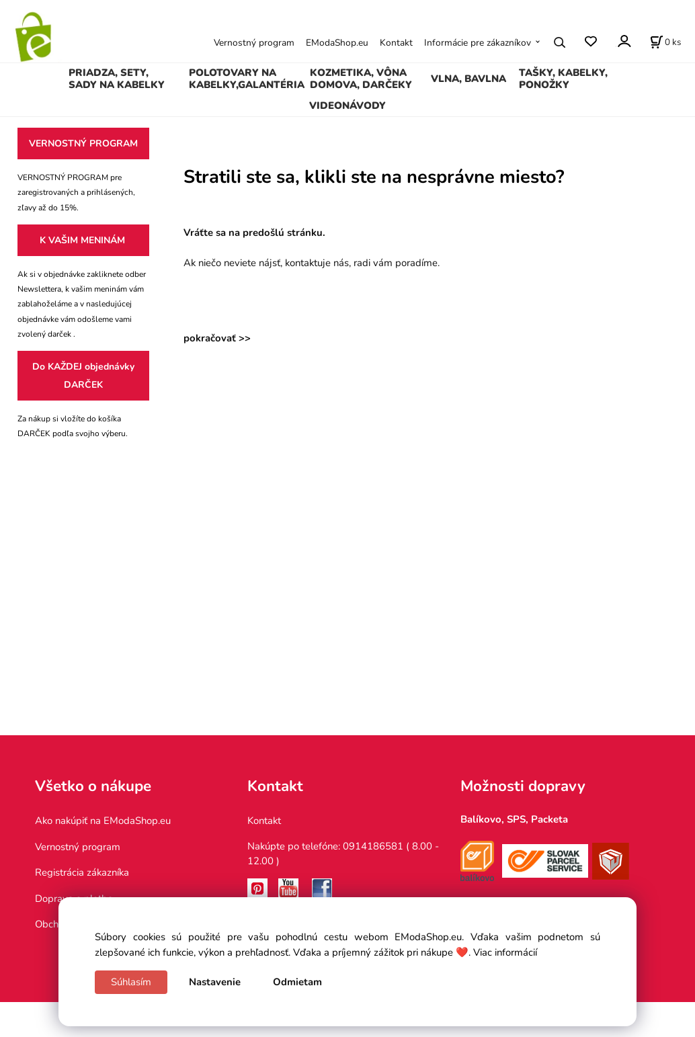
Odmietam (297, 982)
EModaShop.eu (337, 42)
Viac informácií (505, 952)
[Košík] (665, 42)
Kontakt (396, 42)
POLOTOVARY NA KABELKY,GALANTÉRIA (246, 78)
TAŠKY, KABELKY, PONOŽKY (563, 78)
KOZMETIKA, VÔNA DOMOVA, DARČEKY (361, 78)
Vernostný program (254, 42)
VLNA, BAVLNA (468, 78)
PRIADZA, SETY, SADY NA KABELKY (117, 78)
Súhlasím (131, 982)
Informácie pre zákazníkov (477, 42)
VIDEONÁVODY (347, 105)
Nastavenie (215, 982)
